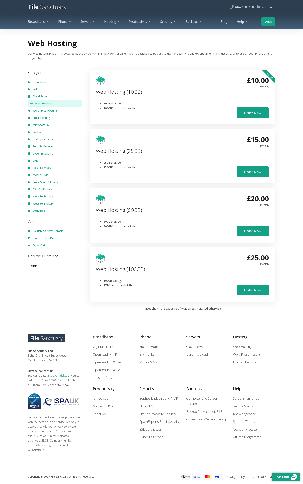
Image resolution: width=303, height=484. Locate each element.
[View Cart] (265, 7)
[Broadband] (38, 21)
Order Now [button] (252, 112)
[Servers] (88, 21)
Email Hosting (39, 118)
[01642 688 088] (242, 7)
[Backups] (194, 21)
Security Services (41, 146)
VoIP (33, 89)
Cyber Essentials (40, 153)
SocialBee (36, 210)
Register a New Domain (45, 231)
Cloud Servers (39, 96)
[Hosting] (112, 21)
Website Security (40, 196)
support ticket (58, 375)
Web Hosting (40, 103)
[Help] (242, 21)
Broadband (37, 82)
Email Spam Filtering (43, 182)
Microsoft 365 (39, 125)
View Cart (36, 245)
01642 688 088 (49, 380)
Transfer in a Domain (44, 238)
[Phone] (65, 21)
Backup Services (40, 139)
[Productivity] (140, 21)
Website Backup (40, 203)
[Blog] (224, 21)
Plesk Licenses (39, 168)
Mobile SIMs (38, 175)
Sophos (35, 132)
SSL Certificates (40, 189)
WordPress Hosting (42, 110)
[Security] (168, 21)
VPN (33, 160)
